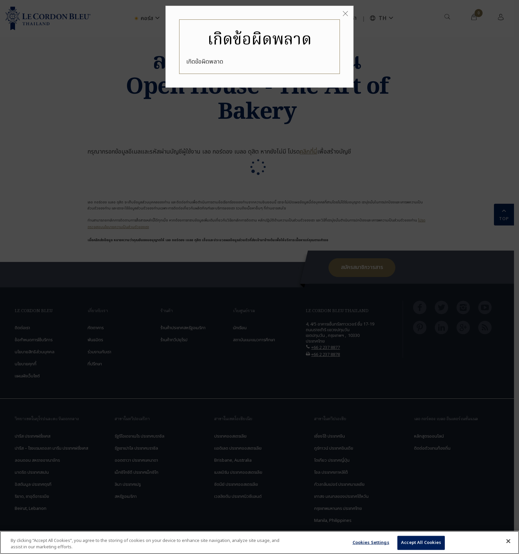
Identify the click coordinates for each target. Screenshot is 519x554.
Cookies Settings (371, 542)
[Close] (345, 14)
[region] (259, 542)
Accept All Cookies (421, 542)
